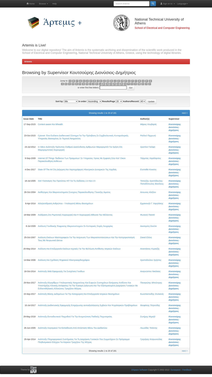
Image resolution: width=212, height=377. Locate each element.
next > (185, 113)
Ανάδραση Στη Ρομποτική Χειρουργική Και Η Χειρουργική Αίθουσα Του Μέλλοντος (75, 215)
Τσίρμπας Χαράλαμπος (150, 158)
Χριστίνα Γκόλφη (147, 147)
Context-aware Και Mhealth (50, 124)
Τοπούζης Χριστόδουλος (151, 181)
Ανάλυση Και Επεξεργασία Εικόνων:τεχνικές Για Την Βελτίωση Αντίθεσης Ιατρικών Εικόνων (79, 249)
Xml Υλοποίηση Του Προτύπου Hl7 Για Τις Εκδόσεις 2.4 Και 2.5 (66, 181)
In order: (82, 101)
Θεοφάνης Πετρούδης (150, 305)
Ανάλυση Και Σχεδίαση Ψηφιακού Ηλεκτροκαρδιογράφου (64, 260)
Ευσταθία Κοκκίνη (148, 169)
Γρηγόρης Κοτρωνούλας (151, 339)
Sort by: (59, 101)
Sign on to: (167, 3)
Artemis (28, 61)
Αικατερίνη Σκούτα (148, 226)
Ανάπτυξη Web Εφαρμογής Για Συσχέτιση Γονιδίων (61, 271)
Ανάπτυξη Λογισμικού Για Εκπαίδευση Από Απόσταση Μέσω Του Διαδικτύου (72, 328)
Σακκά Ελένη (146, 237)
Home (30, 3)
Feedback (186, 370)
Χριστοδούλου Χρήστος (150, 260)
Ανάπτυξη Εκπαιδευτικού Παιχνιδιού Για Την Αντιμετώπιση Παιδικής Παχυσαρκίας (75, 316)
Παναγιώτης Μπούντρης (151, 283)
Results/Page (108, 101)
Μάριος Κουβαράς (148, 124)
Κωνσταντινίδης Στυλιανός (152, 294)
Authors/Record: (131, 101)
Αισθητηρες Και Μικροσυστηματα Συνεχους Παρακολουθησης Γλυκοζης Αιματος (74, 192)
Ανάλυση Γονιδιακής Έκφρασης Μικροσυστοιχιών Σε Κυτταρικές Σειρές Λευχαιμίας (75, 226)
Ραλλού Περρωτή (148, 135)
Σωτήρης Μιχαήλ (147, 316)
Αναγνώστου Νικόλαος (150, 271)
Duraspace (175, 370)
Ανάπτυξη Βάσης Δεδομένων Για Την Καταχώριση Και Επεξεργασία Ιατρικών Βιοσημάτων (78, 294)
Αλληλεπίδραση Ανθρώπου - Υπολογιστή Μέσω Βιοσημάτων (65, 203)
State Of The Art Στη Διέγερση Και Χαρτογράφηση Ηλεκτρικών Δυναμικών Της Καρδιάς (77, 169)
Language (182, 3)
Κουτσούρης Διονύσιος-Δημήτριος (175, 127)
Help (54, 3)
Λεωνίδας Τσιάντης (148, 328)
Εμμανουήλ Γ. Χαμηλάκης (151, 203)
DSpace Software (139, 370)
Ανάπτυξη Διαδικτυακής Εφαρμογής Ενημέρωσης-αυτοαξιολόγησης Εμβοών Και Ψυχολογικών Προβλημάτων (87, 305)
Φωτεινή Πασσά (147, 215)
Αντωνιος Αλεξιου (148, 192)
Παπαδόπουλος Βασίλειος (152, 184)
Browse (43, 3)
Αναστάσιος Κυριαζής (150, 249)
